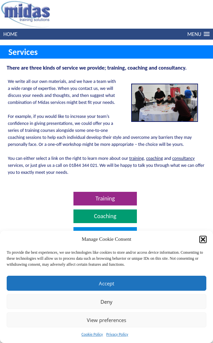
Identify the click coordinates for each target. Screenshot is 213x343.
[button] (203, 239)
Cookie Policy (92, 334)
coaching (154, 158)
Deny (106, 301)
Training (105, 198)
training (136, 158)
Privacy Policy (117, 334)
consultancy (183, 158)
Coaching (105, 216)
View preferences (106, 320)
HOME (10, 34)
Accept (106, 283)
